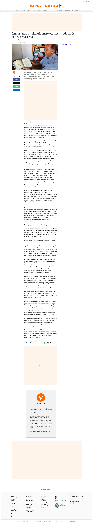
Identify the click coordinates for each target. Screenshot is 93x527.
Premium (77, 10)
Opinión (45, 10)
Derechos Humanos (34, 432)
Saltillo (29, 10)
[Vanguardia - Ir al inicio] (46, 6)
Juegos (17, 10)
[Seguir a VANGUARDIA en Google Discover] (16, 40)
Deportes (55, 10)
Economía (67, 10)
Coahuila (23, 10)
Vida (73, 10)
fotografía (46, 423)
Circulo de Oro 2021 (16, 42)
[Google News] (32, 342)
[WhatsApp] (49, 342)
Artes (45, 432)
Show (50, 10)
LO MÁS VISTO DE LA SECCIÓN (68, 44)
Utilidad (61, 10)
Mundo (40, 10)
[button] (13, 10)
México (34, 10)
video (50, 423)
